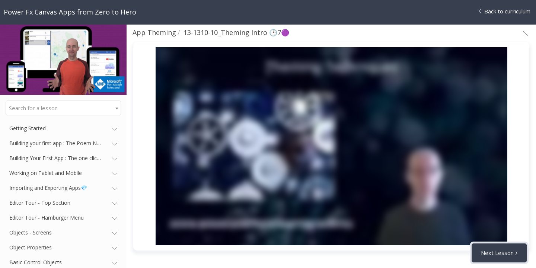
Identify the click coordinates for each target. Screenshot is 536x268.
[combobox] (63, 107)
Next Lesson (497, 252)
